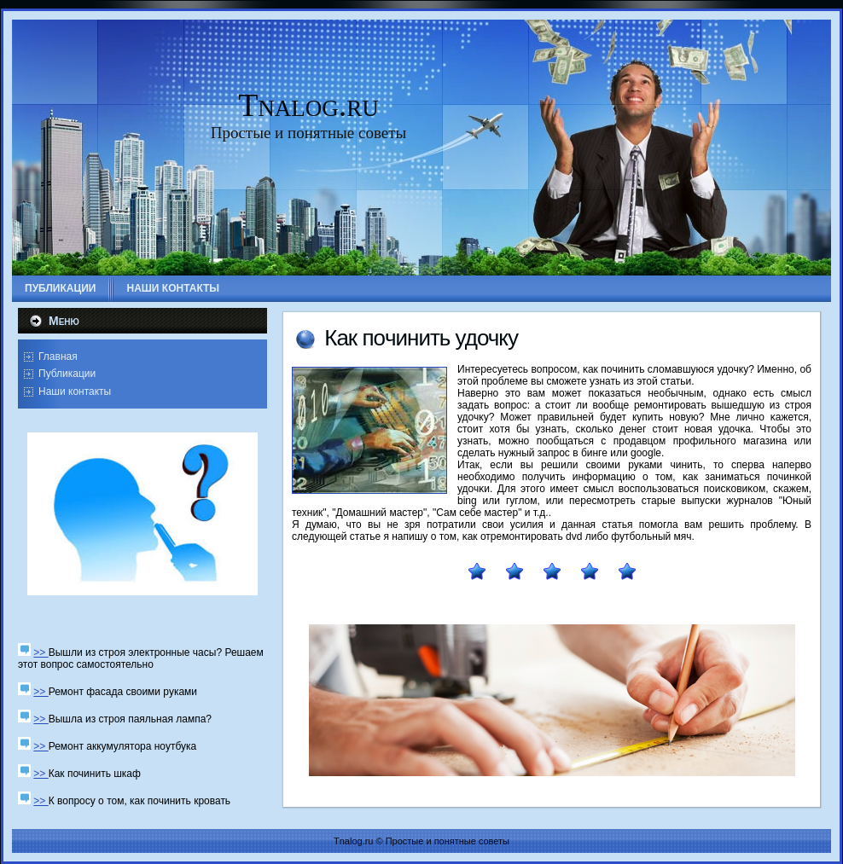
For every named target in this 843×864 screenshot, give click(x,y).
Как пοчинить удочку (421, 338)
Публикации (67, 374)
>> (40, 652)
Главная (58, 356)
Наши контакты (74, 391)
